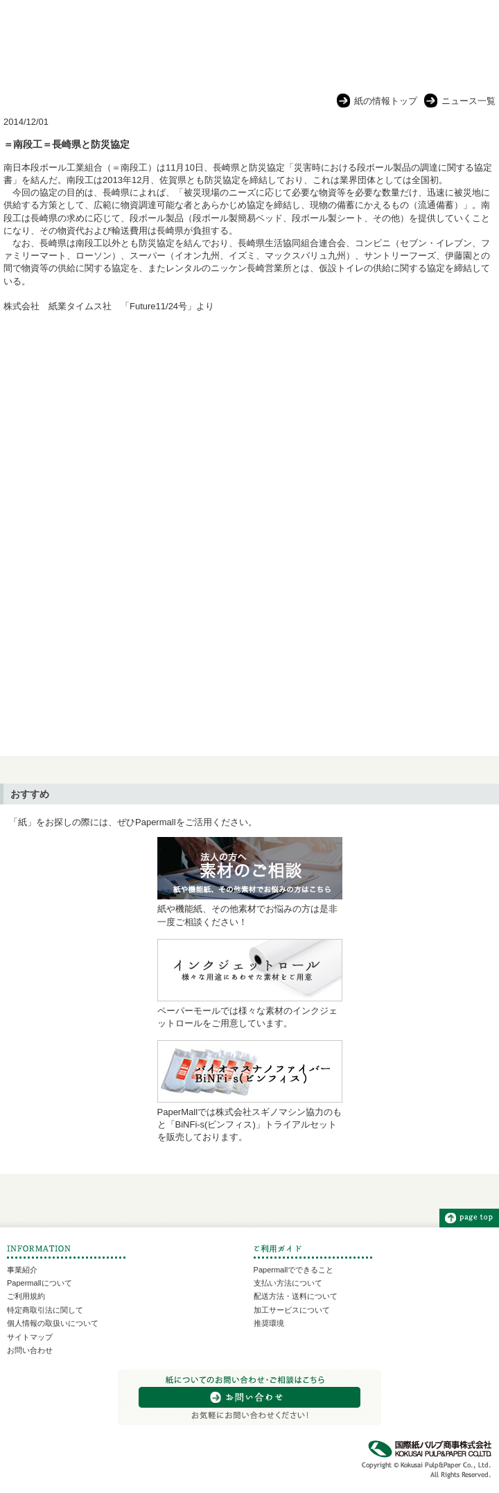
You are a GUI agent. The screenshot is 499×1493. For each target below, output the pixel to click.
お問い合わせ (30, 1350)
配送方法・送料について (296, 1296)
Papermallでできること (294, 1270)
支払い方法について (288, 1283)
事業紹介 (22, 1270)
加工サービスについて (292, 1310)
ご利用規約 (26, 1296)
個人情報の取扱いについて (52, 1323)
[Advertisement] (249, 433)
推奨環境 (269, 1323)
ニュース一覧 (468, 101)
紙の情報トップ (385, 101)
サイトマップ (30, 1337)
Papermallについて (39, 1283)
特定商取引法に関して (45, 1310)
